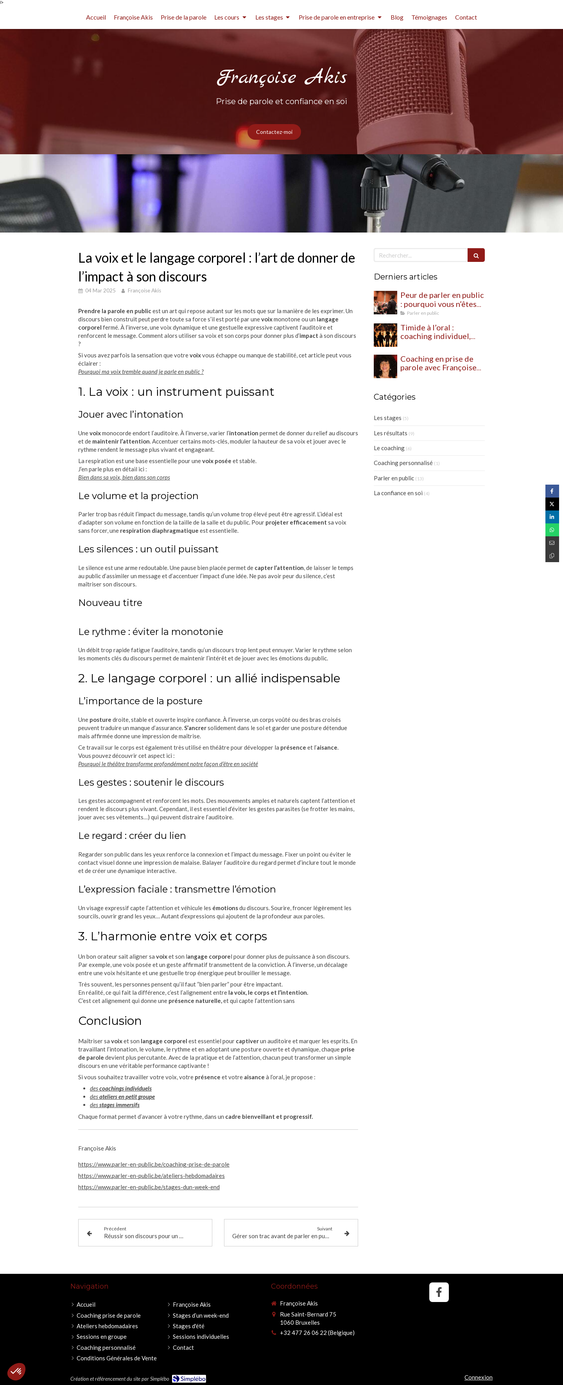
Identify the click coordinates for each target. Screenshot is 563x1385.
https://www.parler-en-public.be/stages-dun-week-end (149, 1186)
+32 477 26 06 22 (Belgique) (317, 1332)
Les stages (388, 417)
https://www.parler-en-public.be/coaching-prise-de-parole (154, 1164)
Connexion (478, 1377)
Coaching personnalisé (403, 462)
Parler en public (394, 478)
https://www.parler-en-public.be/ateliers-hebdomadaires (151, 1175)
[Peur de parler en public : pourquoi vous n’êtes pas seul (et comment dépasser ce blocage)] (385, 302)
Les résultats (390, 432)
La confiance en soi (398, 492)
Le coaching (389, 447)
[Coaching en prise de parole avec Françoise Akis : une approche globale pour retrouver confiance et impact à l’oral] (385, 366)
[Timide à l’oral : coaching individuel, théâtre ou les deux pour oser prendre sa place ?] (385, 335)
